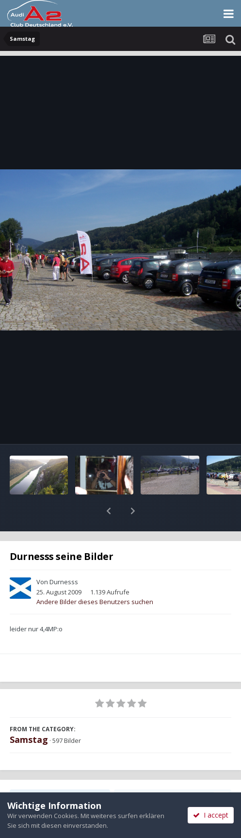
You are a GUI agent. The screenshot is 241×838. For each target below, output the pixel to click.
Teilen (60, 772)
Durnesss (63, 556)
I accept (210, 815)
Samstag (29, 714)
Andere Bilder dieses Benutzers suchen (94, 576)
